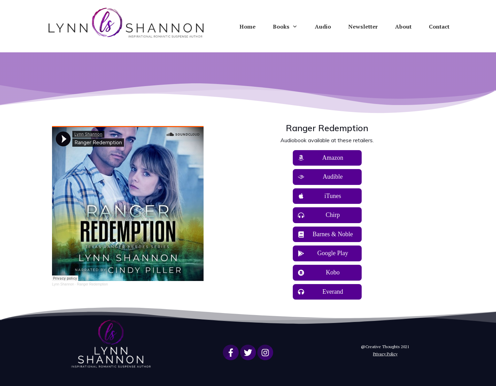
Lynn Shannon (63, 284)
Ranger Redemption (92, 284)
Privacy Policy (385, 353)
